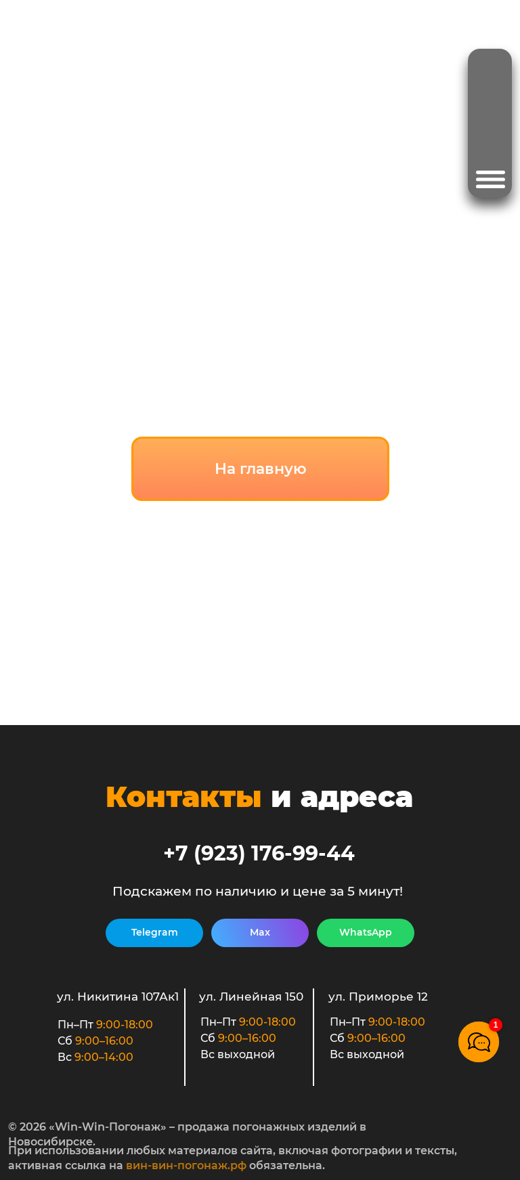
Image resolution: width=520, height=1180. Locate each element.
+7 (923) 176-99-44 (259, 853)
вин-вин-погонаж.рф (186, 1165)
